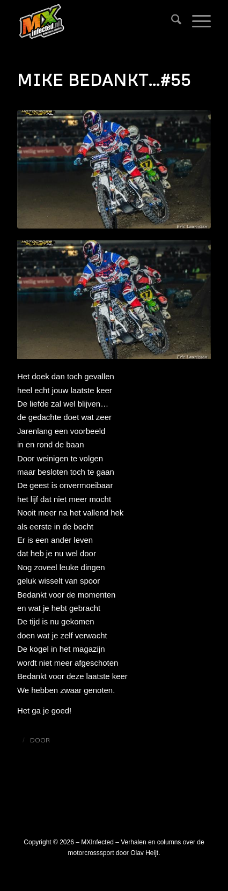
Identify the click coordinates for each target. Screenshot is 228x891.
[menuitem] (170, 21)
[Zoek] (170, 21)
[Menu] (196, 21)
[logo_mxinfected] (94, 21)
